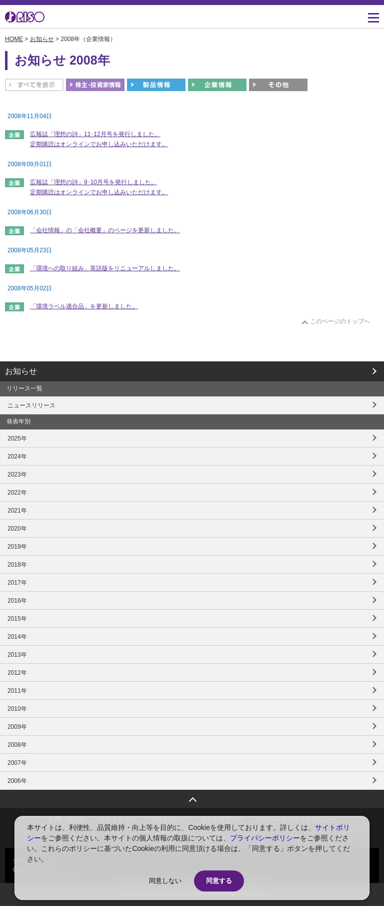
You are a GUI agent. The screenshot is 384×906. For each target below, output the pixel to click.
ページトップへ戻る (192, 796)
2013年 (17, 654)
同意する (219, 880)
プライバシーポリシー (265, 838)
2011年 (17, 690)
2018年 (17, 564)
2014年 (17, 636)
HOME (14, 39)
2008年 (17, 744)
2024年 (17, 456)
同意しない (165, 880)
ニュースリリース (32, 405)
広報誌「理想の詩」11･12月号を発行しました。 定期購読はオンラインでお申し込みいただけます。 (99, 139)
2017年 (17, 582)
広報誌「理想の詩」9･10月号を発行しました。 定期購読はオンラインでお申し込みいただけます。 (99, 187)
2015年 (17, 618)
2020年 (17, 528)
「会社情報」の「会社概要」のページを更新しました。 (105, 230)
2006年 (17, 780)
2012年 (17, 672)
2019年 (17, 546)
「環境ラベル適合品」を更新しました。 (84, 306)
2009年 (17, 726)
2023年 (17, 474)
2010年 (17, 708)
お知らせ (42, 39)
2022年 (17, 492)
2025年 (17, 438)
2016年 (17, 600)
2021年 (17, 510)
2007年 (17, 762)
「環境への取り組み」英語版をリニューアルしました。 (105, 268)
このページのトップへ (340, 321)
